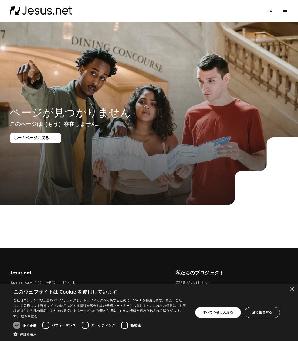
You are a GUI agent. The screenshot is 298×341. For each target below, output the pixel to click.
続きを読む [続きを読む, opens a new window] (29, 316)
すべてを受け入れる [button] (218, 312)
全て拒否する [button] (262, 312)
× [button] (292, 289)
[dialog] (149, 312)
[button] (100, 334)
